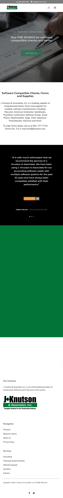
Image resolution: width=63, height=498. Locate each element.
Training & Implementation (14, 461)
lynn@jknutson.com (36, 128)
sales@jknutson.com (14, 414)
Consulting (7, 457)
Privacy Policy (8, 442)
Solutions (7, 469)
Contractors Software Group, (27, 114)
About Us (7, 438)
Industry (6, 473)
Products (6, 429)
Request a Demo (10, 434)
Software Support (10, 465)
